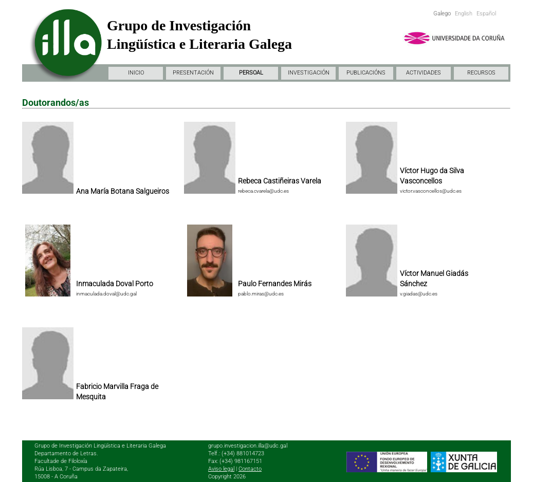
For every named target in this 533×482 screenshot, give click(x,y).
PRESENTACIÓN (193, 72)
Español (486, 13)
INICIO (136, 72)
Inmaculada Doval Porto (114, 284)
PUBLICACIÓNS (365, 72)
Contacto (250, 469)
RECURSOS (481, 72)
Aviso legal (221, 469)
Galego (442, 13)
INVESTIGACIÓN (308, 72)
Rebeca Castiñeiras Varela (279, 181)
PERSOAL (251, 72)
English (463, 13)
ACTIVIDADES (423, 72)
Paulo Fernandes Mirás (274, 284)
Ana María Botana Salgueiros (122, 191)
